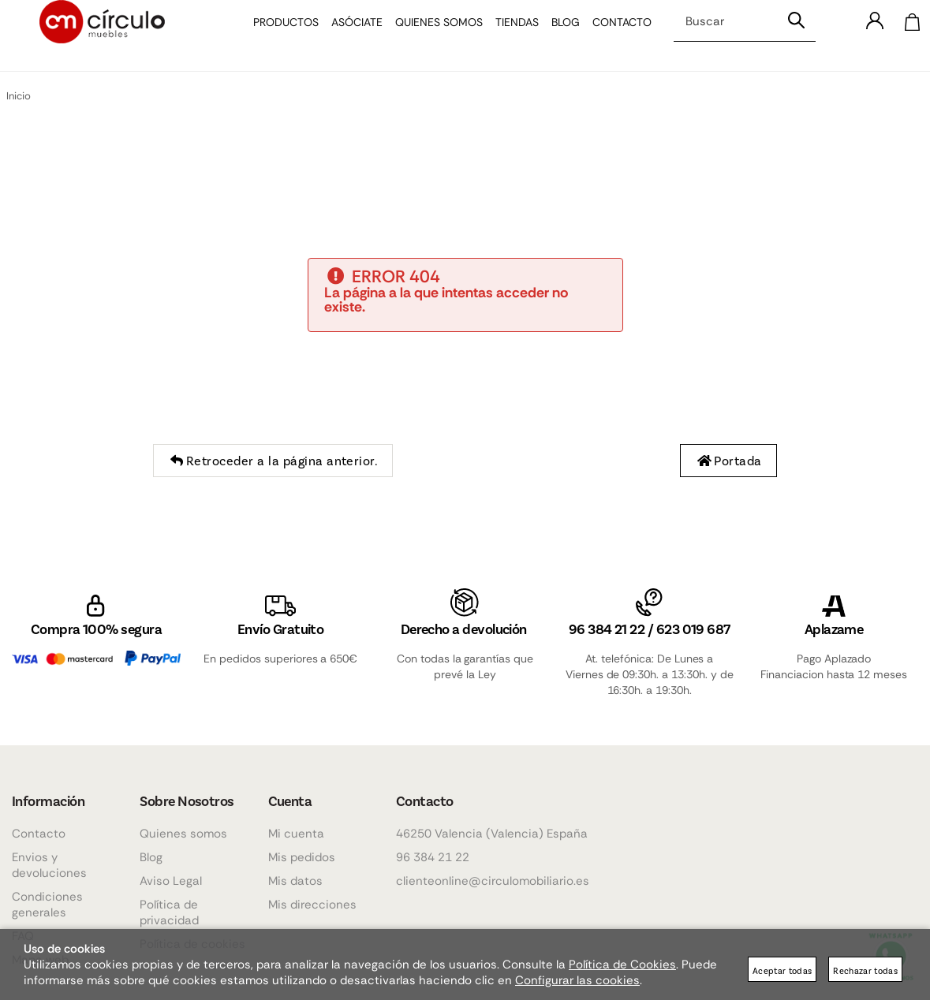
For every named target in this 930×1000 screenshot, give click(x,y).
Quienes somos (428, 35)
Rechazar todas (865, 970)
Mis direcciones (312, 904)
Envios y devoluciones (49, 865)
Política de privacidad (169, 912)
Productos (275, 35)
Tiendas (506, 35)
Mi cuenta (296, 833)
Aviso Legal (171, 881)
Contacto (611, 35)
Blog (554, 35)
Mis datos (295, 881)
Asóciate (346, 35)
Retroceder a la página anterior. (273, 460)
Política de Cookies (622, 964)
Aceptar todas (782, 970)
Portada (728, 460)
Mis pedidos (301, 857)
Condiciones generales (47, 904)
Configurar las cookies (577, 980)
